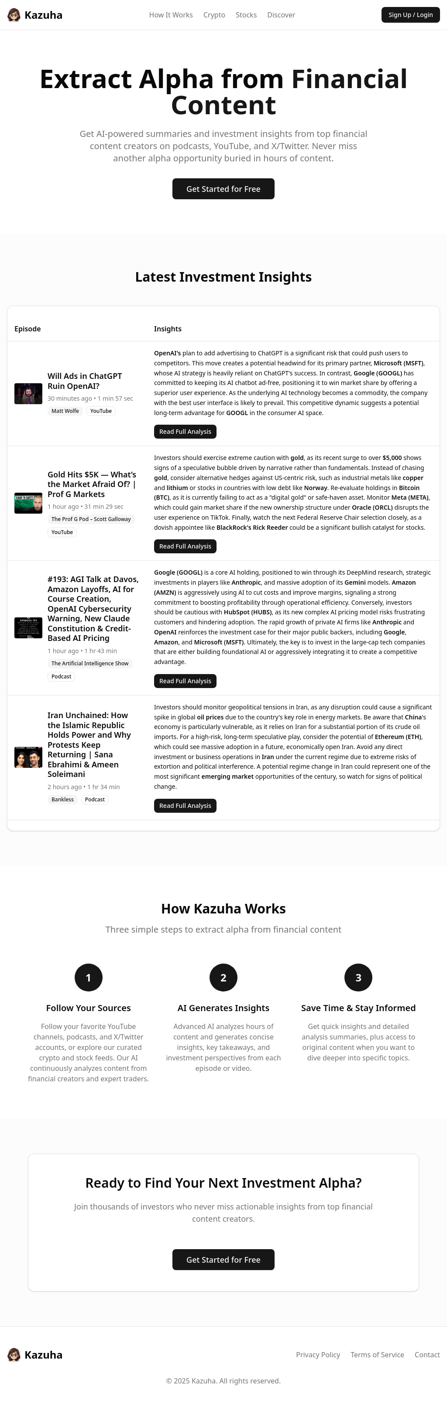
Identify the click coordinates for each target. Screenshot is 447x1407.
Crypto (214, 15)
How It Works (171, 15)
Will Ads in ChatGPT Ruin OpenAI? (85, 381)
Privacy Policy (318, 1354)
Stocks (246, 15)
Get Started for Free (223, 189)
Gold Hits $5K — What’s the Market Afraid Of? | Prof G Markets (92, 484)
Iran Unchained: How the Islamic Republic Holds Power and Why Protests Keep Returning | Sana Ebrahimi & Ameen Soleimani (89, 744)
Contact (427, 1354)
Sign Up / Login (411, 14)
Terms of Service (377, 1354)
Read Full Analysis (185, 431)
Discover (281, 15)
